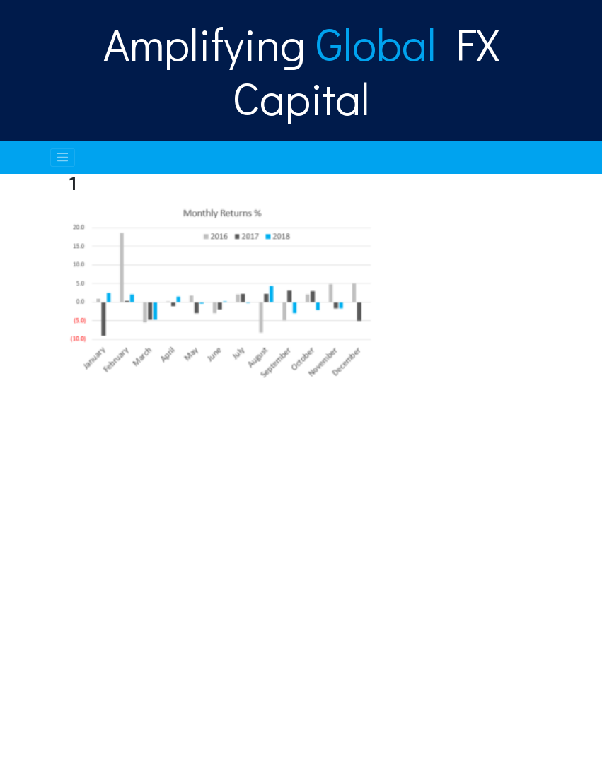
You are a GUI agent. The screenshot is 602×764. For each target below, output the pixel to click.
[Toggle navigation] (63, 157)
